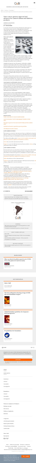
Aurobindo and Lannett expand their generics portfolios (15, 126)
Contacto (29, 446)
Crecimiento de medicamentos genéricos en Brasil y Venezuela (16, 228)
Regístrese (6, 160)
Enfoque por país (7, 406)
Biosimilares (6, 391)
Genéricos (6, 10)
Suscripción (6, 436)
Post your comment (9, 25)
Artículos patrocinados (9, 421)
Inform (31, 144)
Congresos (6, 418)
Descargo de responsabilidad (11, 446)
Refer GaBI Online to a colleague (21, 448)
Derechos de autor (22, 446)
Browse (5, 141)
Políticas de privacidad (14, 444)
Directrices (6, 408)
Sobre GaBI (7, 233)
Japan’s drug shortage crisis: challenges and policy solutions (16, 197)
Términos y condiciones (25, 444)
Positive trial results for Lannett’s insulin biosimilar (14, 116)
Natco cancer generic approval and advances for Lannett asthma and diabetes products (16, 11)
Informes (6, 413)
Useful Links (6, 428)
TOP (32, 347)
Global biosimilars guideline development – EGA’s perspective (16, 237)
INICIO (2, 10)
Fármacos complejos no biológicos (11, 403)
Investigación (7, 386)
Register (5, 144)
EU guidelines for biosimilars (10, 239)
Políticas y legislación (8, 411)
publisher (9, 184)
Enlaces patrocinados (8, 423)
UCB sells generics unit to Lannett (11, 128)
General (5, 381)
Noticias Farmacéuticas (9, 426)
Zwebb (17, 451)
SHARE (4, 347)
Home (7, 444)
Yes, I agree (26, 456)
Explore (5, 158)
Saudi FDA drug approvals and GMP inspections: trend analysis (16, 198)
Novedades (11, 10)
